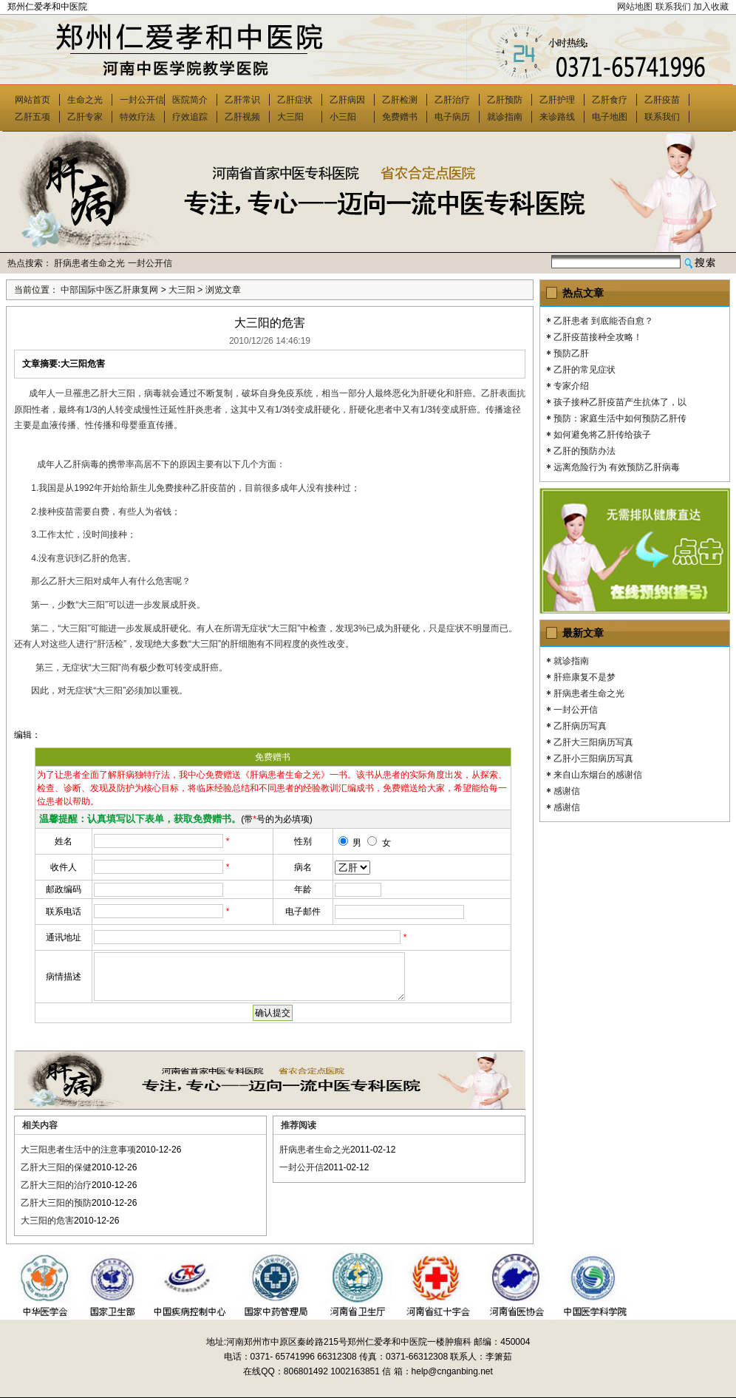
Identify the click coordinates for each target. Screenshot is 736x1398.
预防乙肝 (571, 353)
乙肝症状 (295, 100)
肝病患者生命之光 (89, 263)
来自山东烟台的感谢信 (597, 775)
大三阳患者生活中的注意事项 (78, 1149)
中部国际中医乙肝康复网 (109, 290)
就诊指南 (504, 117)
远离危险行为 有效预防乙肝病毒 (616, 467)
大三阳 (290, 117)
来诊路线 (557, 117)
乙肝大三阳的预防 (56, 1203)
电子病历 (452, 117)
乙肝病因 (347, 100)
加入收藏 (711, 6)
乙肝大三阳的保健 (56, 1167)
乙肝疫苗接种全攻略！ (597, 337)
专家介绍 (571, 386)
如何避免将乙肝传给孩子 (602, 435)
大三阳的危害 (47, 1220)
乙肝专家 (85, 117)
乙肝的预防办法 (584, 451)
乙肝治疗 (452, 100)
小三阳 (343, 117)
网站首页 (32, 100)
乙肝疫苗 (662, 100)
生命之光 (85, 100)
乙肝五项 (32, 117)
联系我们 (673, 6)
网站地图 (634, 6)
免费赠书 (400, 117)
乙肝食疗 (609, 100)
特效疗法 (137, 117)
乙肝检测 (400, 100)
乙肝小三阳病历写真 (593, 758)
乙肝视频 (242, 117)
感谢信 (566, 791)
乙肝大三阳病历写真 (593, 742)
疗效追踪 (190, 117)
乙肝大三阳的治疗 (56, 1185)
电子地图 (609, 117)
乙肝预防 (504, 100)
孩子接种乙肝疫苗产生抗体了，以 (619, 402)
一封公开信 (142, 100)
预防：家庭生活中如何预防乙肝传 (619, 418)
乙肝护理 (557, 100)
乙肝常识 (242, 100)
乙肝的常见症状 (584, 369)
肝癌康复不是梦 (584, 677)
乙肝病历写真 (580, 726)
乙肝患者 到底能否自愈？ (603, 321)
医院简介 (190, 100)
